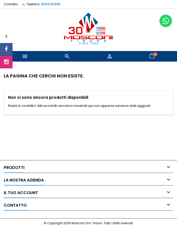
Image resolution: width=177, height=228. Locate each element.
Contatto (11, 4)
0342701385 (50, 4)
